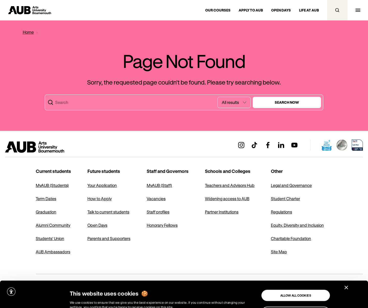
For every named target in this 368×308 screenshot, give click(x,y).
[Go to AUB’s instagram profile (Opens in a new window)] (241, 145)
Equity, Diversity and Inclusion (297, 225)
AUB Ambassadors (53, 251)
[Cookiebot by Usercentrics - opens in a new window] (32, 299)
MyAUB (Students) (52, 185)
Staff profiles (158, 211)
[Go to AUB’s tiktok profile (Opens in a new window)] (254, 145)
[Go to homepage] (29, 10)
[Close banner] (346, 261)
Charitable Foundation (291, 238)
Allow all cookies (295, 269)
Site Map (279, 251)
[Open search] (337, 10)
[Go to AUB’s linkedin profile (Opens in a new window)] (281, 145)
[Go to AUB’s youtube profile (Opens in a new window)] (294, 145)
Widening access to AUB (227, 198)
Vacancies (156, 198)
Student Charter (285, 198)
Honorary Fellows (162, 225)
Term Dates (46, 198)
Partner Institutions (221, 211)
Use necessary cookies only (295, 286)
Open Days (97, 225)
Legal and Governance (291, 185)
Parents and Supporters (108, 238)
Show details (78, 299)
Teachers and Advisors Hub (230, 185)
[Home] (28, 32)
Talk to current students (108, 211)
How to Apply (99, 198)
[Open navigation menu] (358, 10)
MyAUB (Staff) (159, 185)
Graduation (46, 211)
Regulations (281, 211)
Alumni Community (53, 225)
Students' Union (50, 238)
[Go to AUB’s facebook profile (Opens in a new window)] (267, 145)
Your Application (102, 185)
